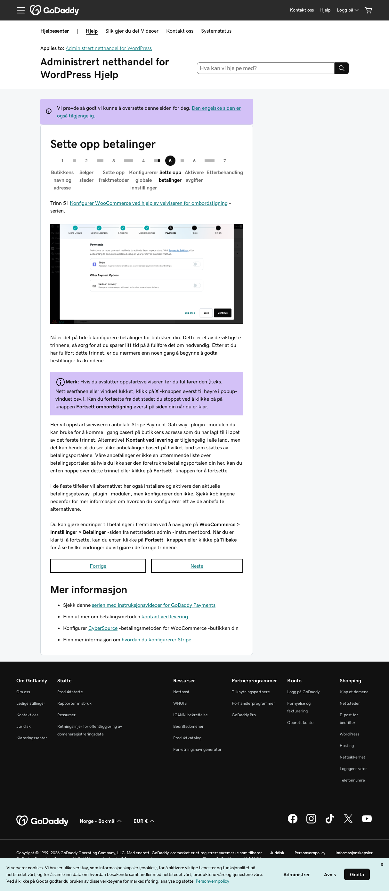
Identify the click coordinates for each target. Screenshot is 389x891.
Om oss (23, 692)
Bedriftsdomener (188, 726)
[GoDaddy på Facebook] (292, 822)
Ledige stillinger (30, 703)
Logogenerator (353, 769)
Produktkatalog (187, 738)
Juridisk (23, 726)
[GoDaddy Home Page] (42, 820)
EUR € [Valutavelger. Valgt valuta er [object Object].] (145, 821)
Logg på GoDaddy (303, 692)
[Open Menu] (18, 10)
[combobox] (266, 68)
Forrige (98, 565)
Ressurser (66, 715)
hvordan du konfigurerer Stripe (156, 639)
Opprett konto (300, 722)
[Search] (342, 68)
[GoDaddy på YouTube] (367, 822)
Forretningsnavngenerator (197, 749)
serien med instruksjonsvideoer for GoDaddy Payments (153, 604)
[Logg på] (348, 10)
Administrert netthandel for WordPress (109, 48)
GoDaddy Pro (244, 715)
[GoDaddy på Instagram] (311, 822)
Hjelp (92, 30)
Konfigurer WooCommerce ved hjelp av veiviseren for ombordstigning (149, 202)
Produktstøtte (70, 692)
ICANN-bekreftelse (190, 715)
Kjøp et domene (354, 692)
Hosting (347, 745)
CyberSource (103, 627)
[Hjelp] (325, 10)
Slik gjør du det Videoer (131, 30)
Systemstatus (216, 30)
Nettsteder (350, 703)
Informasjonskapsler (354, 853)
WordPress (350, 734)
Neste (196, 565)
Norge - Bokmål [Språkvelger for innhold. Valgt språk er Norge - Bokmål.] (101, 821)
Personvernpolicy (310, 853)
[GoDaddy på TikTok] (330, 822)
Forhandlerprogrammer (253, 703)
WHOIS (180, 703)
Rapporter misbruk (74, 703)
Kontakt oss (179, 30)
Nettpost (181, 692)
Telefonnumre (352, 780)
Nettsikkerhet (352, 757)
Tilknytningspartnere (251, 692)
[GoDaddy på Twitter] (348, 822)
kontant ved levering (165, 616)
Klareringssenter (31, 738)
